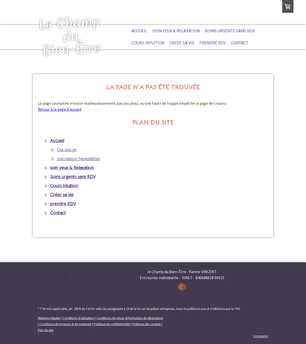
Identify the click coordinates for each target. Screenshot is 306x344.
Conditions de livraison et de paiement (65, 324)
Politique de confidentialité (112, 324)
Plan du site (45, 330)
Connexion (260, 336)
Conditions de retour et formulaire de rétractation (129, 318)
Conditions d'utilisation (78, 318)
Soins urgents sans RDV (230, 31)
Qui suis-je (66, 149)
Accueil (139, 31)
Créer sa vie (181, 43)
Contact (239, 43)
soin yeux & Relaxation (176, 31)
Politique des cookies (146, 324)
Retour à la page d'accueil (59, 109)
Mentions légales (49, 318)
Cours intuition (147, 43)
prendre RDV (212, 43)
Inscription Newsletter (78, 158)
